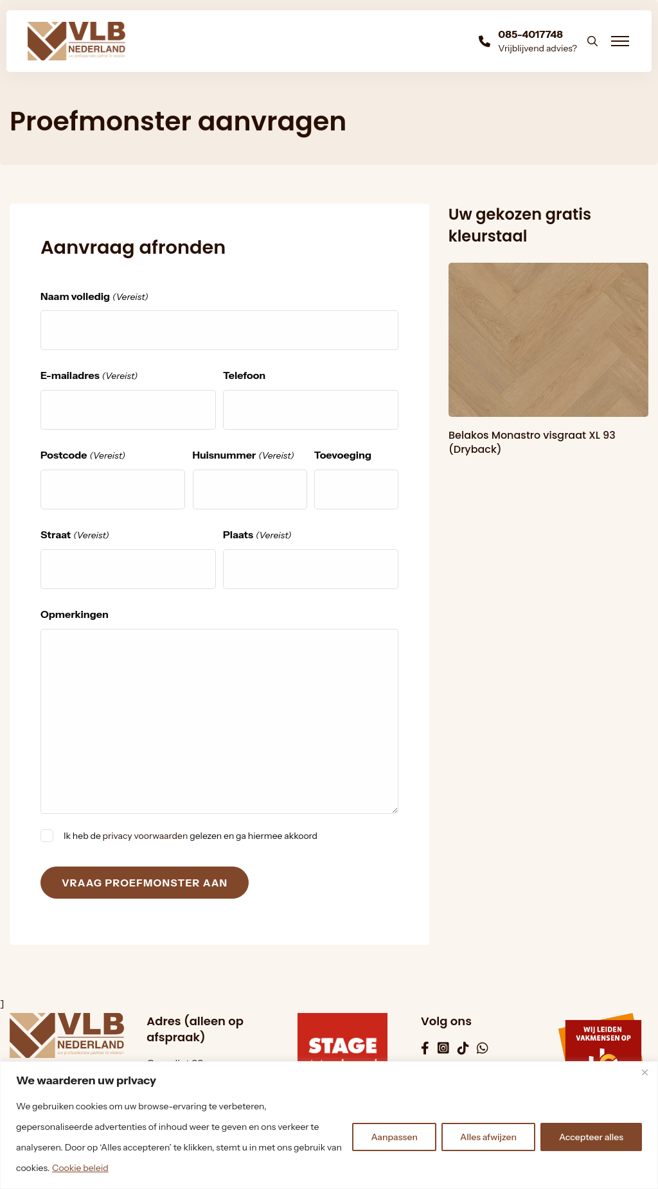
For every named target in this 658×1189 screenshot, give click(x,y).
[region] (329, 1125)
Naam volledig (94, 297)
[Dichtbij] (644, 1072)
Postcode (82, 456)
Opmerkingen (74, 614)
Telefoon (244, 375)
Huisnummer (243, 456)
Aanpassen (394, 1137)
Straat (74, 535)
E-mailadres (89, 376)
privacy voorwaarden (145, 835)
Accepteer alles (591, 1137)
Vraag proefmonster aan (144, 882)
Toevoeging (342, 454)
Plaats (257, 535)
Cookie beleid (80, 1168)
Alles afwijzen (488, 1137)
